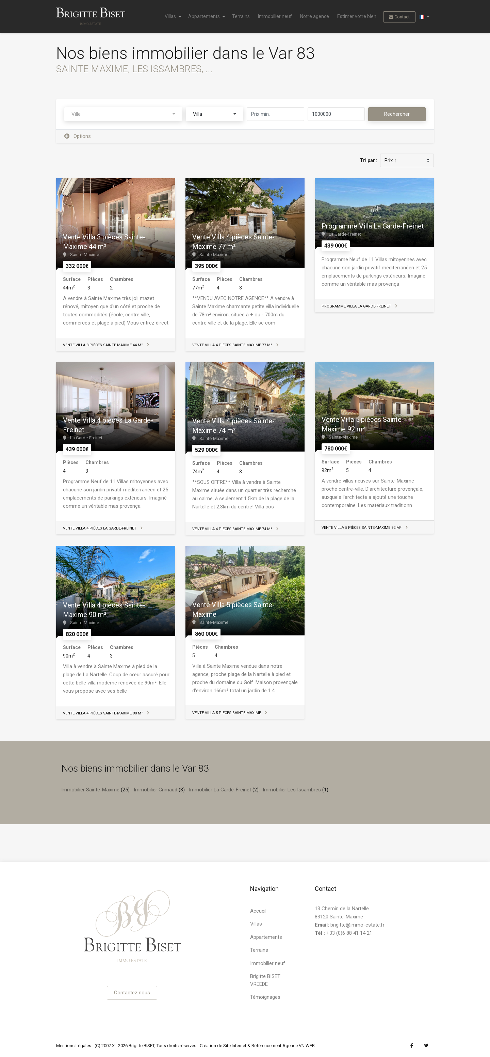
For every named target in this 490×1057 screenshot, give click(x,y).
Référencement (266, 1045)
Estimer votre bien (356, 16)
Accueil (258, 911)
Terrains (241, 16)
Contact (399, 16)
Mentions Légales (73, 1045)
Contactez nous (132, 993)
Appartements (204, 16)
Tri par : (368, 160)
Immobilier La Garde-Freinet (220, 790)
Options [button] (77, 136)
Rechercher (397, 114)
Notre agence (314, 16)
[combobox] (123, 114)
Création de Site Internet (223, 1045)
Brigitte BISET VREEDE (265, 980)
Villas (170, 16)
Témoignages (265, 997)
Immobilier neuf (275, 16)
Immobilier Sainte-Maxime (90, 790)
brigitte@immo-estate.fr (357, 925)
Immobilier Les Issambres (292, 790)
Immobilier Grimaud (155, 790)
